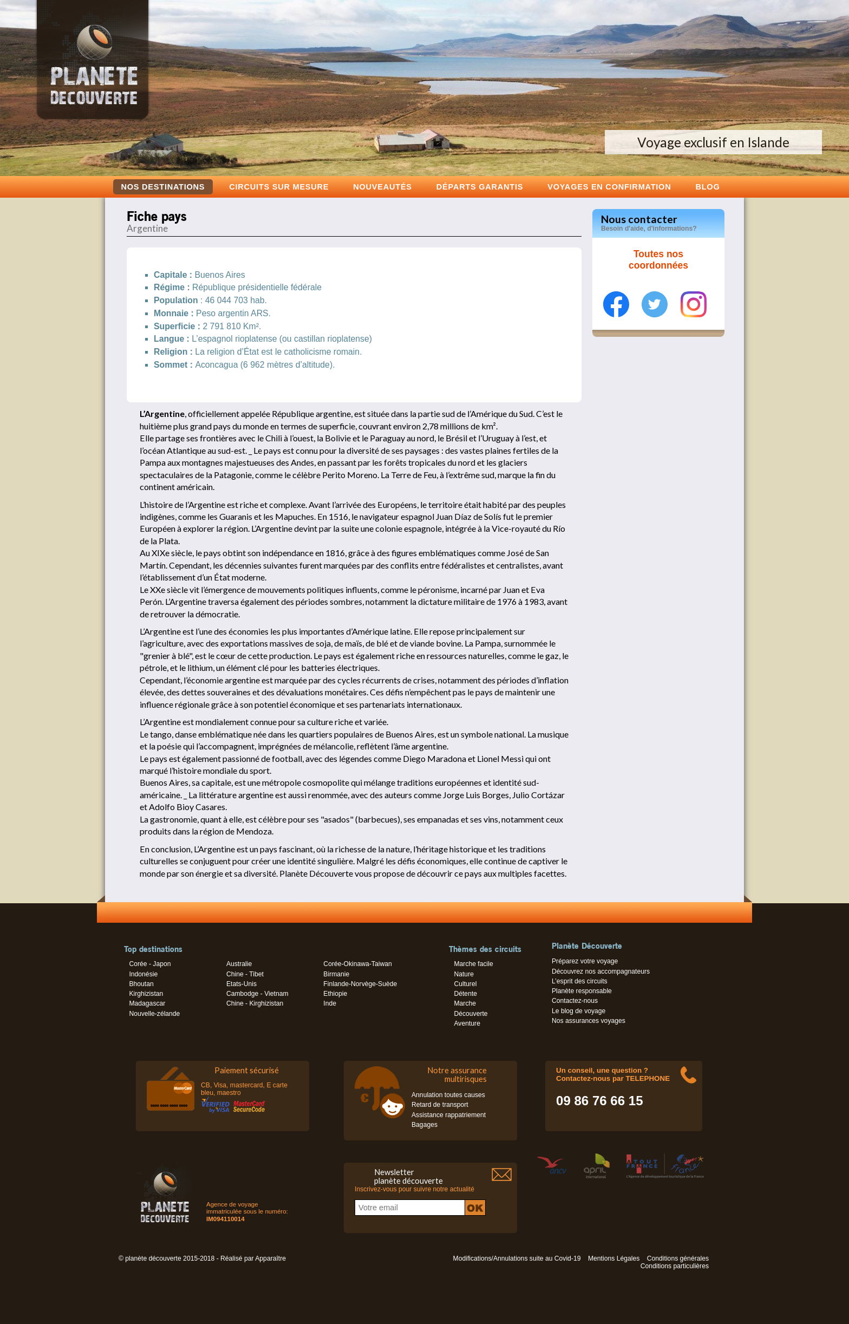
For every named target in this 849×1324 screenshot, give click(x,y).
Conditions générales (678, 1258)
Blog (707, 186)
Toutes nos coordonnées (658, 260)
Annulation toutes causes (448, 1095)
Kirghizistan (146, 993)
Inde (329, 1003)
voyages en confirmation (609, 186)
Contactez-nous (575, 1001)
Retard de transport (440, 1104)
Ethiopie (335, 993)
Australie (239, 964)
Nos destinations (163, 186)
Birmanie (336, 974)
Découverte (470, 1014)
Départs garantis (479, 186)
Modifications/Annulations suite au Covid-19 (517, 1258)
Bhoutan (141, 984)
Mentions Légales (613, 1258)
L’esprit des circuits (580, 981)
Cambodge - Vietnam (257, 993)
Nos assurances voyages (588, 1021)
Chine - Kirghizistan (254, 1003)
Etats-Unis (241, 984)
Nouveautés (382, 186)
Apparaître (270, 1258)
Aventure (467, 1023)
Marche (465, 1003)
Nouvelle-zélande (154, 1014)
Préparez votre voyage (585, 961)
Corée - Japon (150, 964)
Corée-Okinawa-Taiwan (357, 964)
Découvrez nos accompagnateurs (601, 971)
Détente (465, 993)
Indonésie (143, 974)
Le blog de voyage (578, 1011)
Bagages (424, 1125)
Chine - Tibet (245, 974)
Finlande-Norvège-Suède (360, 984)
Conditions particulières (675, 1266)
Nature (464, 974)
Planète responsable (582, 991)
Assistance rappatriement (449, 1115)
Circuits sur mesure (279, 186)
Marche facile (473, 964)
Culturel (465, 984)
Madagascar (147, 1003)
